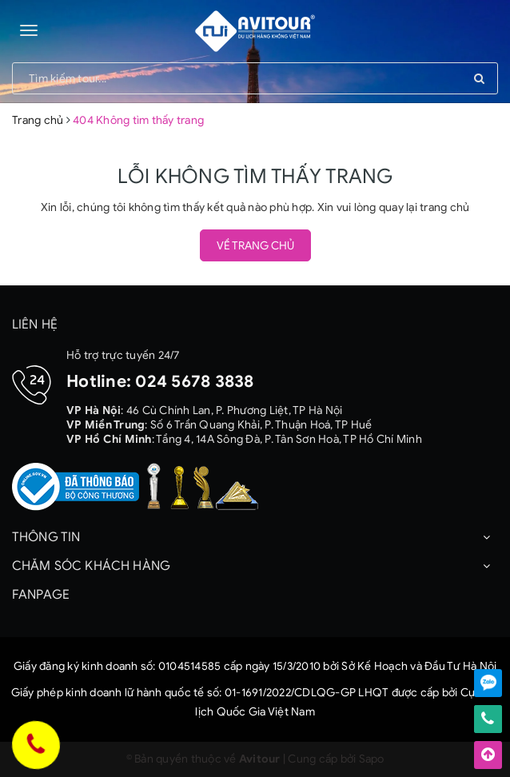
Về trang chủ (255, 246)
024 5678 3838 (194, 381)
